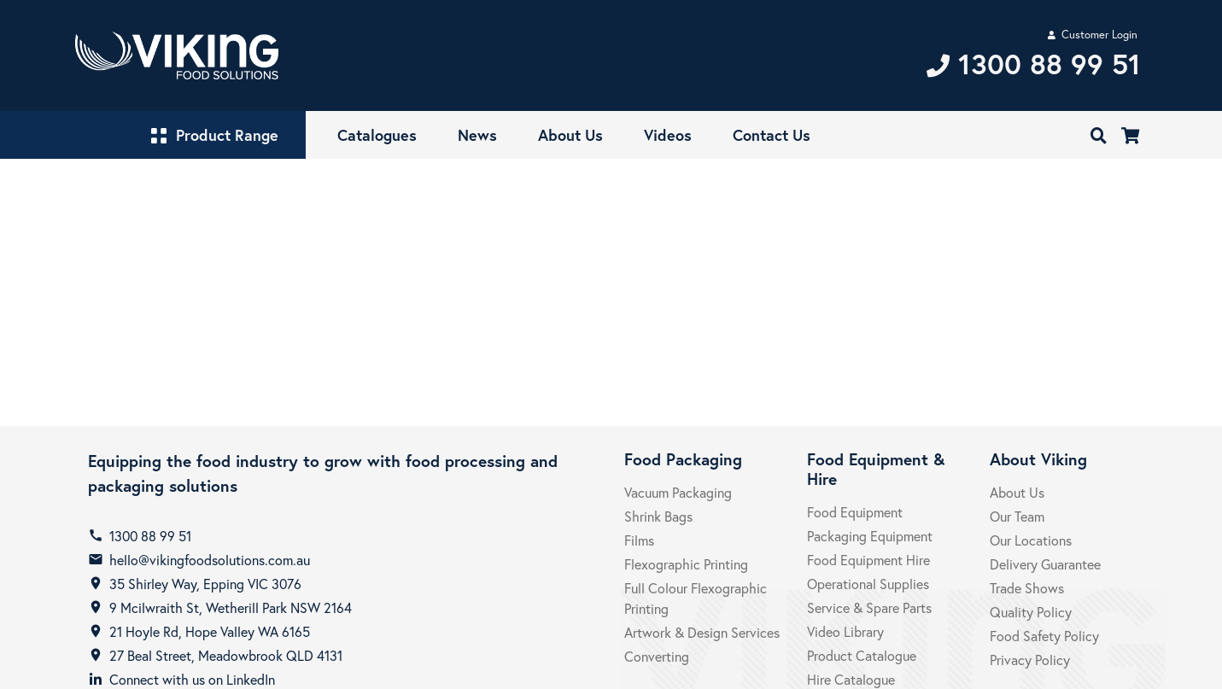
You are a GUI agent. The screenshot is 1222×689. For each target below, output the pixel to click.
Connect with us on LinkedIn (192, 679)
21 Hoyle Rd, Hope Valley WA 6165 (209, 631)
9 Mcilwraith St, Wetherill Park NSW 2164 (230, 607)
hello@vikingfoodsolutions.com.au (209, 560)
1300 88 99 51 (150, 536)
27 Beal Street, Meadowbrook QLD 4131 (225, 655)
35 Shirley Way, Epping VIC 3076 (205, 584)
